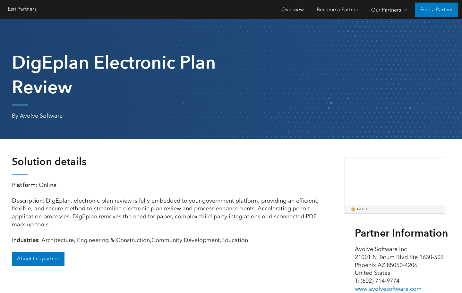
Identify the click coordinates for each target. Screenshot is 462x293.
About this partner (38, 258)
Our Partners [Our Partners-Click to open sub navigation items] (386, 10)
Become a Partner (337, 9)
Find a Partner (436, 9)
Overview (292, 9)
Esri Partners (22, 9)
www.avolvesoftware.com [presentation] (388, 288)
